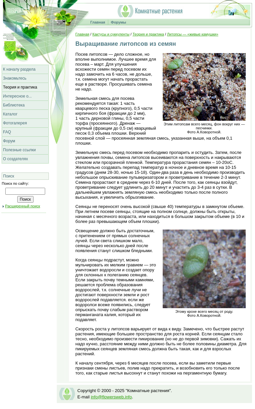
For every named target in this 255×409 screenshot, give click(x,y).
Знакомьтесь (14, 78)
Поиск (8, 176)
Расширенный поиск (22, 206)
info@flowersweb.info (111, 396)
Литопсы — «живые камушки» (192, 34)
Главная (97, 22)
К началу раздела (19, 69)
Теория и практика (20, 87)
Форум (9, 141)
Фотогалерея (15, 123)
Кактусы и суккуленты (110, 34)
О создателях (15, 159)
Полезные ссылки (19, 150)
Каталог (10, 114)
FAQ (7, 132)
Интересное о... (17, 96)
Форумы (118, 22)
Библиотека (14, 105)
